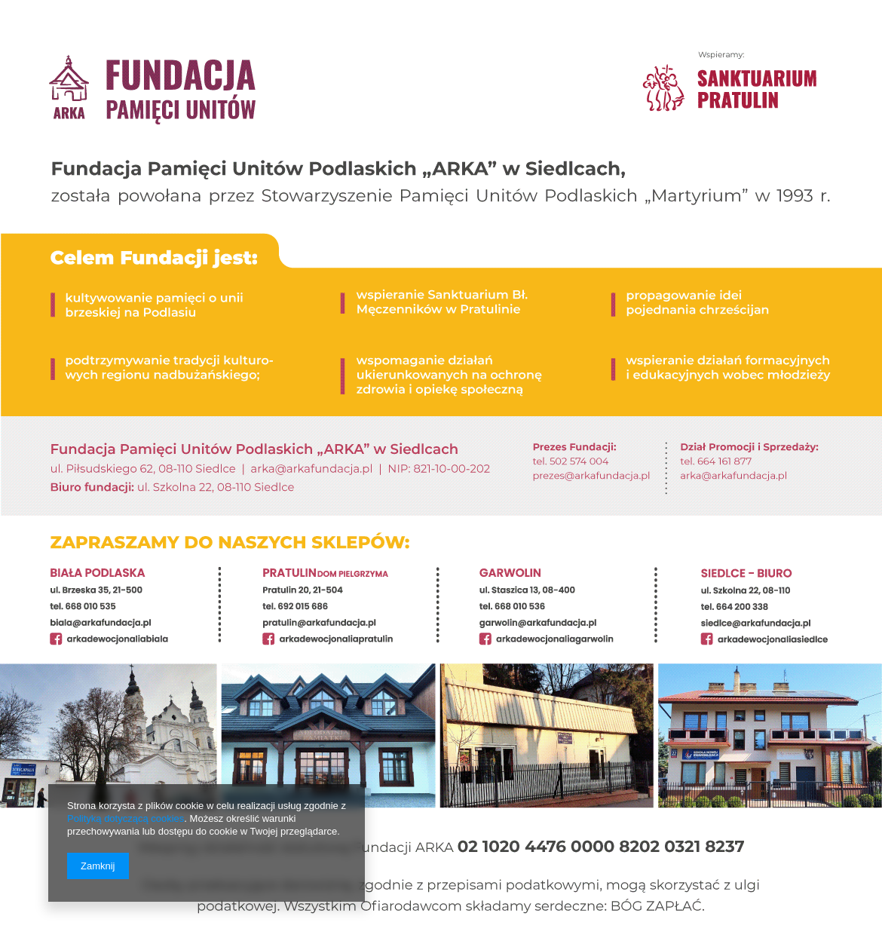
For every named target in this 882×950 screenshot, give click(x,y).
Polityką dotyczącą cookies (125, 818)
